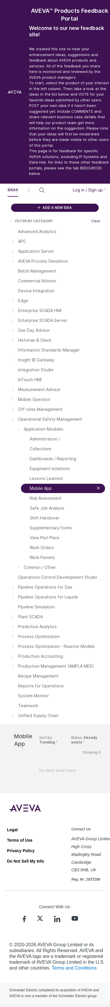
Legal (12, 829)
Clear (95, 221)
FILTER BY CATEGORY (31, 221)
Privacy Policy (21, 850)
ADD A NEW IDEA (55, 207)
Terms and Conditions (74, 967)
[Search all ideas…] (56, 190)
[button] (28, 190)
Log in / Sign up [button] (89, 189)
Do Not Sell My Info (25, 861)
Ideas (13, 190)
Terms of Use (20, 840)
